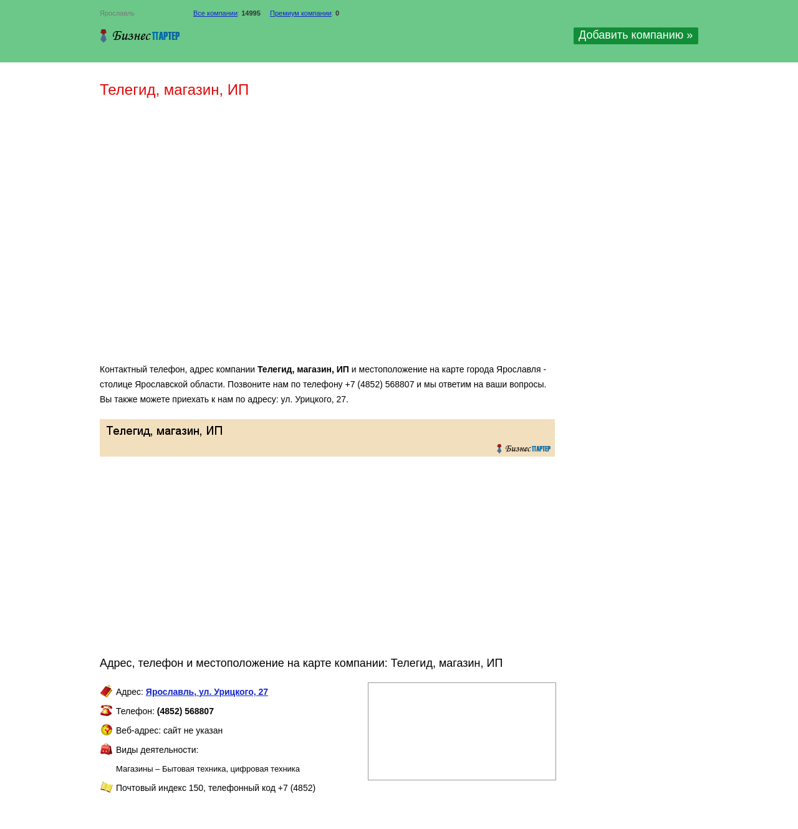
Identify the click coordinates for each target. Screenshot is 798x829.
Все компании (215, 13)
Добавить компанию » (636, 35)
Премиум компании (301, 13)
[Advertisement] (280, 236)
